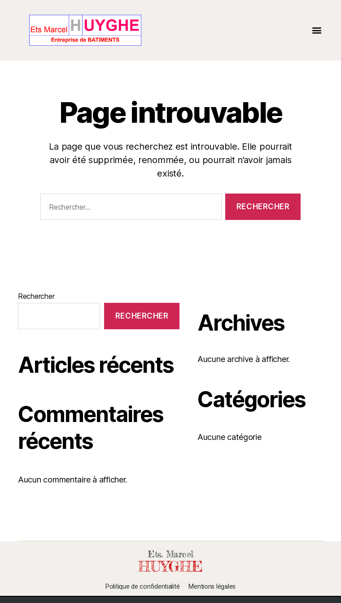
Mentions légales (212, 586)
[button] (316, 30)
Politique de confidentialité (142, 586)
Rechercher (36, 296)
